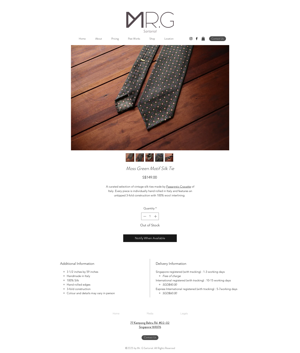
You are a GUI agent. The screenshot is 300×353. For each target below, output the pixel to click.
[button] (203, 38)
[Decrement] (144, 216)
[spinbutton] (150, 216)
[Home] (116, 313)
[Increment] (155, 216)
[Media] (150, 313)
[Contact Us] (217, 38)
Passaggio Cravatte (178, 186)
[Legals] (184, 313)
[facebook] (197, 38)
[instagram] (191, 38)
